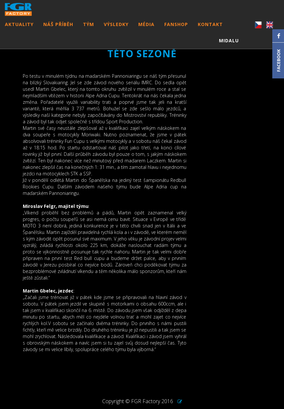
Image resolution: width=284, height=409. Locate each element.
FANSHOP (176, 31)
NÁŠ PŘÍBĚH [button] (58, 31)
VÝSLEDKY (116, 31)
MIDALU (229, 47)
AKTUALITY (19, 31)
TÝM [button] (88, 31)
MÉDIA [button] (146, 31)
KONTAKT (210, 31)
